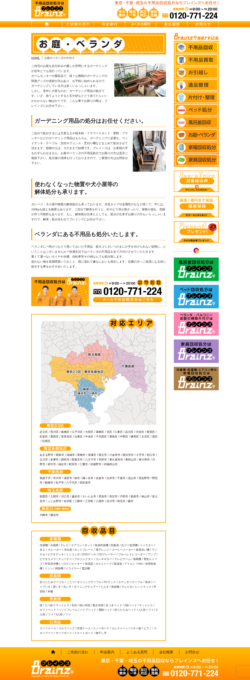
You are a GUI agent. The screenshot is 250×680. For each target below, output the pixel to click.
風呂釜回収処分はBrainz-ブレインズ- (196, 269)
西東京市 (77, 459)
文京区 (145, 436)
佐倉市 (100, 478)
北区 (109, 431)
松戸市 (60, 482)
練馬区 (135, 436)
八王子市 (90, 459)
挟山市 (145, 496)
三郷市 (78, 501)
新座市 (135, 496)
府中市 (52, 464)
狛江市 (151, 454)
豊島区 (113, 436)
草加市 (103, 496)
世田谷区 (66, 436)
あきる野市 (46, 454)
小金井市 (114, 454)
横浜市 (54, 514)
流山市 (132, 478)
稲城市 (71, 454)
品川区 (129, 431)
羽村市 (103, 459)
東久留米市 (116, 459)
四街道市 (85, 482)
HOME (46, 24)
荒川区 (54, 431)
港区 (155, 436)
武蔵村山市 (111, 464)
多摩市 (54, 459)
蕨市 (130, 501)
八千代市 (71, 482)
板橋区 (65, 431)
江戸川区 (77, 431)
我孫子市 (45, 478)
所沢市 (113, 496)
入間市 (54, 496)
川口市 (65, 496)
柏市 (77, 478)
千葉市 (121, 478)
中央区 (89, 436)
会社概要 (172, 24)
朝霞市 (44, 496)
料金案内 (109, 24)
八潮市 (100, 501)
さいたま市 (89, 496)
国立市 (103, 454)
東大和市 (144, 459)
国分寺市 (128, 454)
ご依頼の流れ (78, 24)
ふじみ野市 (54, 501)
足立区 (44, 431)
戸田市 (124, 496)
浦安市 (68, 478)
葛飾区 (100, 431)
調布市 (65, 459)
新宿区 (151, 431)
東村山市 (130, 459)
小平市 (140, 454)
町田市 (73, 464)
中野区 (124, 436)
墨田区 (54, 436)
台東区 (78, 436)
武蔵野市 (95, 464)
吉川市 (111, 501)
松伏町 (68, 501)
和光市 (121, 501)
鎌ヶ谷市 (87, 478)
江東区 (118, 431)
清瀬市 (92, 454)
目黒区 (46, 441)
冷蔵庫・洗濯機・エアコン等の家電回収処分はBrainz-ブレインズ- (196, 378)
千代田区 (101, 436)
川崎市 (44, 514)
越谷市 (76, 496)
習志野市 (144, 478)
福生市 (62, 464)
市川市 (57, 478)
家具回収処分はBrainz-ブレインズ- (196, 351)
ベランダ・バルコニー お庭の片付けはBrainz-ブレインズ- (196, 324)
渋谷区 (140, 431)
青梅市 (81, 454)
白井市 (111, 478)
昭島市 (60, 454)
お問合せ (203, 24)
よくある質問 (140, 24)
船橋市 (49, 482)
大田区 (89, 431)
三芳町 (89, 501)
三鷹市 (84, 464)
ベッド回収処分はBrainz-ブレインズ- (196, 296)
